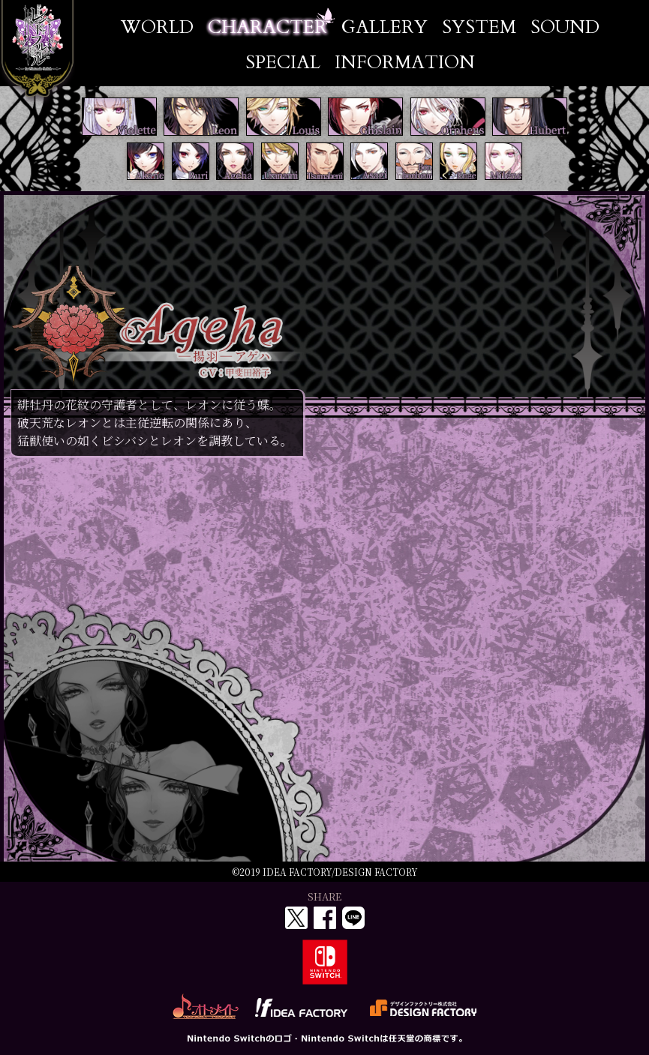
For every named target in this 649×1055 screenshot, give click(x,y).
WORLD (157, 27)
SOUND (564, 27)
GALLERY (384, 27)
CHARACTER (267, 27)
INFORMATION (405, 62)
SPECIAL (282, 62)
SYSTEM (479, 27)
